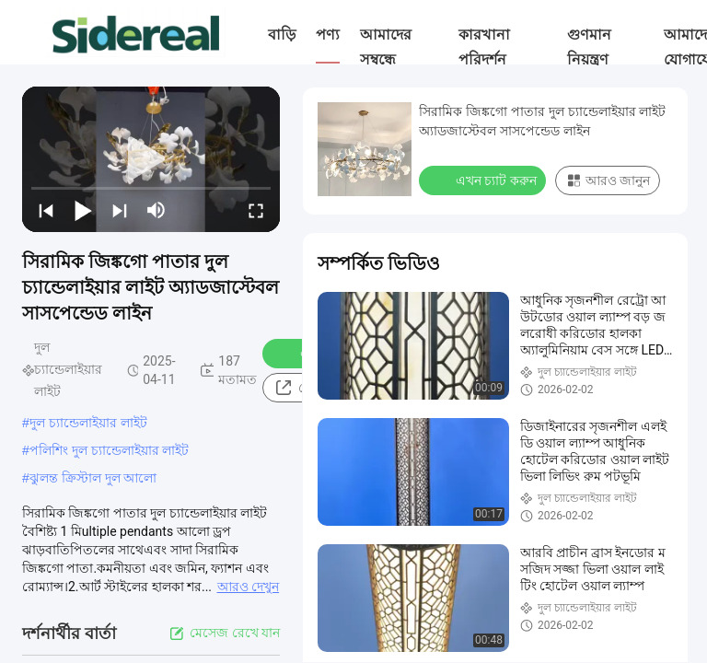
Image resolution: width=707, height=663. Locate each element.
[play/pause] (82, 210)
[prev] (46, 210)
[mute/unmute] (156, 210)
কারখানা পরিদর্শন (484, 47)
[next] (119, 210)
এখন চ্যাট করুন (484, 179)
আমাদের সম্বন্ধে (385, 47)
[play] (151, 159)
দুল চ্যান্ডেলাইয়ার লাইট (88, 422)
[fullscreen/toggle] (256, 210)
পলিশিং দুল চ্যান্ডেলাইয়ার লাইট (109, 450)
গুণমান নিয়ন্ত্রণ (589, 47)
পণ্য (328, 34)
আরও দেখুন (248, 586)
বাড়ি (282, 34)
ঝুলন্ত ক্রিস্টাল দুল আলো (93, 478)
